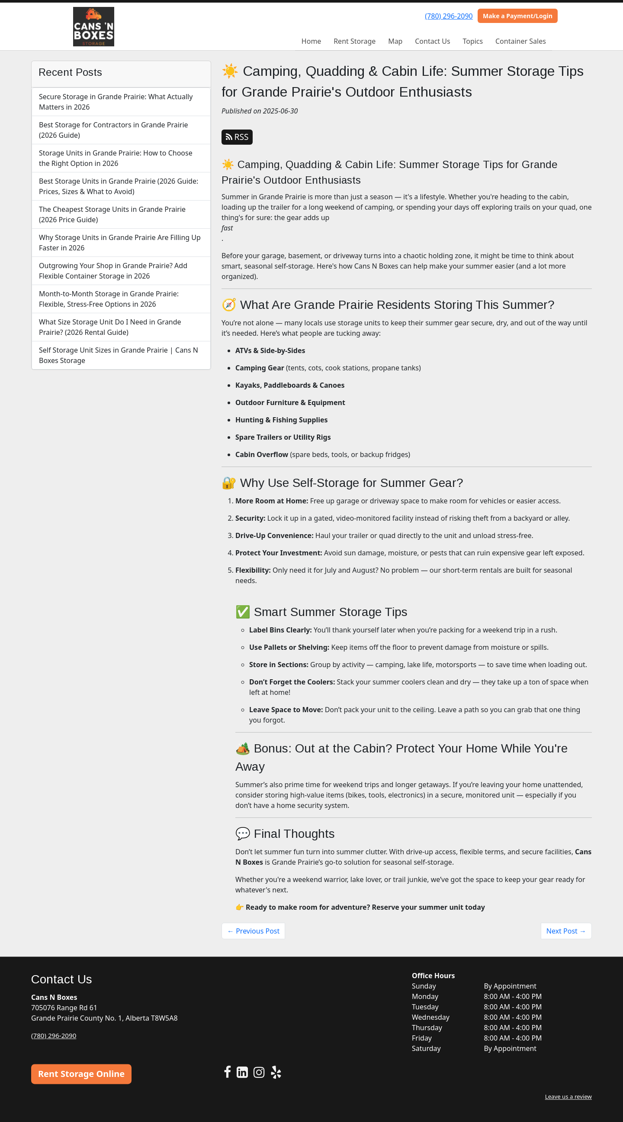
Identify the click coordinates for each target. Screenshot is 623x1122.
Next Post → (566, 931)
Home (311, 41)
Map (395, 41)
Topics (472, 41)
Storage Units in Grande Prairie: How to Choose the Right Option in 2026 (116, 158)
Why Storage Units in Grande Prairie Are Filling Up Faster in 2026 (120, 243)
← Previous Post (253, 931)
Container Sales (520, 41)
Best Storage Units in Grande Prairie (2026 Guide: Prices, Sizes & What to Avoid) (118, 186)
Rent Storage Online (81, 1074)
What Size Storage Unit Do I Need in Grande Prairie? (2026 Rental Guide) (110, 327)
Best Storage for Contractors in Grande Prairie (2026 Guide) (113, 130)
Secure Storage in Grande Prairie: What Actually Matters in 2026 (116, 102)
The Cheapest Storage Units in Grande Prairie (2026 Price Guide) (112, 214)
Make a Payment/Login (517, 16)
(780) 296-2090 (448, 16)
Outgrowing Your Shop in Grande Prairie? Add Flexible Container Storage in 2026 (113, 271)
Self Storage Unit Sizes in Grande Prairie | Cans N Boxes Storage (118, 355)
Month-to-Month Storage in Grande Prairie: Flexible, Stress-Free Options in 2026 (109, 299)
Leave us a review (567, 1096)
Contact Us (432, 41)
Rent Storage (355, 41)
